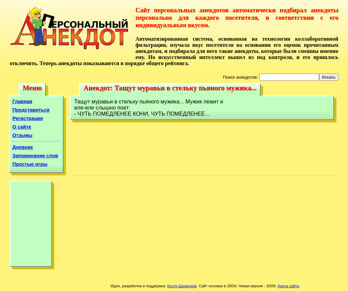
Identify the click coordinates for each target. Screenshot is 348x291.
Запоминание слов (35, 155)
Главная (22, 101)
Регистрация (27, 118)
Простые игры (29, 164)
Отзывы (22, 135)
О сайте (21, 127)
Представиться (30, 110)
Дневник (22, 147)
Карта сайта (288, 286)
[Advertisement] (31, 225)
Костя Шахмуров (181, 286)
